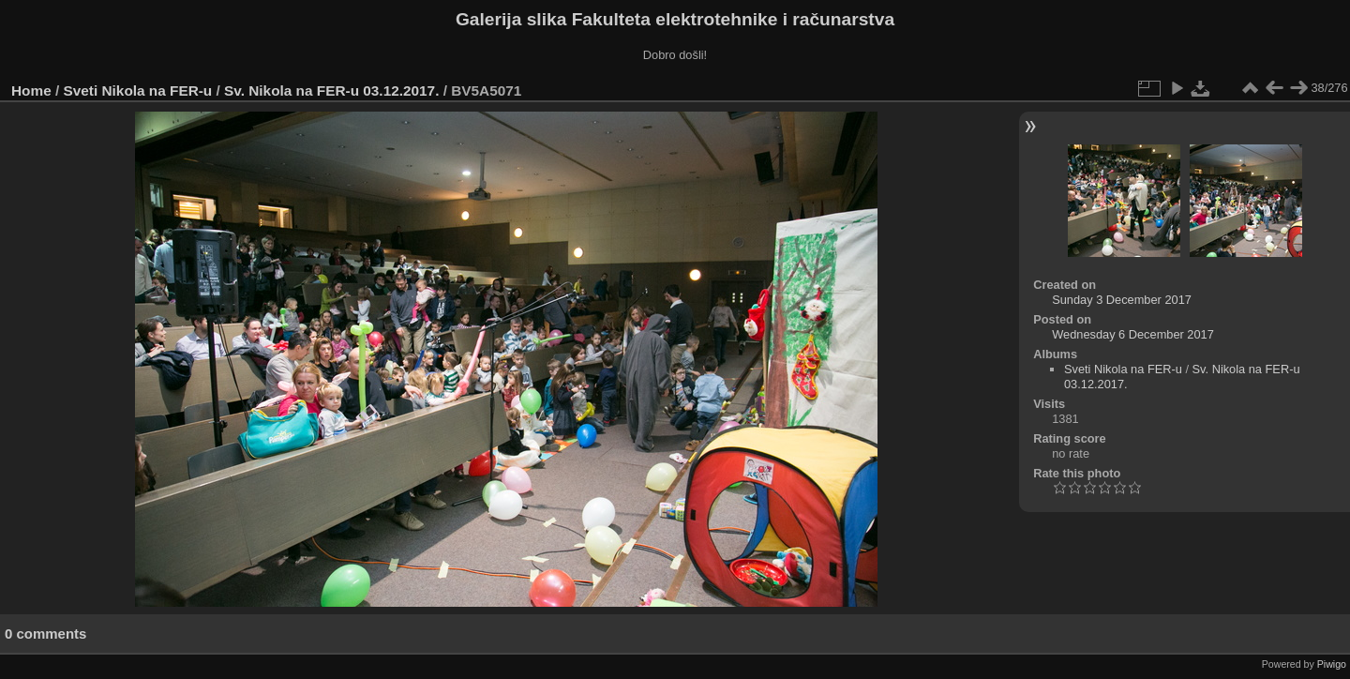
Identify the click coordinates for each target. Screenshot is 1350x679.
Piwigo (1331, 664)
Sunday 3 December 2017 (1122, 300)
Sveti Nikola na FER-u (138, 90)
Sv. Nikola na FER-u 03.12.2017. (331, 90)
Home (31, 90)
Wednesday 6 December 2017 (1133, 334)
